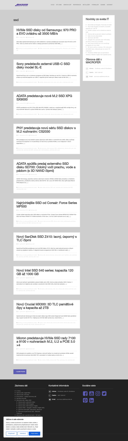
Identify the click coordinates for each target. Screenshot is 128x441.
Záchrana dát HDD (93, 38)
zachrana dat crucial (29, 324)
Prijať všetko (34, 433)
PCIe (58, 360)
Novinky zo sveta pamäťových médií (27, 48)
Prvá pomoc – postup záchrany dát (26, 396)
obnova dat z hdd (58, 221)
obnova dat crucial (58, 322)
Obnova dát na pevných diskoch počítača (99, 34)
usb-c (60, 82)
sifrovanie (65, 48)
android (41, 82)
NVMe (40, 48)
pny (72, 148)
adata (40, 187)
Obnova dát (67, 5)
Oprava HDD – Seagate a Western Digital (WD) (31, 407)
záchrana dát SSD (28, 150)
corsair (41, 221)
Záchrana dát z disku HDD (23, 400)
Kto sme (59, 5)
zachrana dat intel (30, 290)
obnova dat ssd (50, 255)
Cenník (102, 5)
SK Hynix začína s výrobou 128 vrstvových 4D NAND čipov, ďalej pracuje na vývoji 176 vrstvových (99, 49)
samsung (52, 48)
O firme (18, 391)
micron (44, 360)
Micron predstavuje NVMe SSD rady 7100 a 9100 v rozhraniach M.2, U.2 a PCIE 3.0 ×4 (45, 342)
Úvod (52, 5)
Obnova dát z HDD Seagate (26, 404)
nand (44, 322)
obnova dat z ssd (48, 82)
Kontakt (109, 5)
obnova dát (46, 48)
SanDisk (66, 255)
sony (55, 82)
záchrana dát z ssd (68, 82)
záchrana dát (19, 150)
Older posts (20, 371)
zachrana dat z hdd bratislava (41, 150)
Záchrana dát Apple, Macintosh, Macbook (30, 409)
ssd (69, 48)
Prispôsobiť (11, 433)
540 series (42, 289)
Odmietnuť (23, 433)
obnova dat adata (55, 114)
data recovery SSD (52, 148)
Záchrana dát (30, 37)
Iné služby (86, 5)
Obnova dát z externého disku (26, 402)
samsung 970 (58, 48)
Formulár (95, 5)
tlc (17, 290)
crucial (41, 322)
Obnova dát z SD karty (22, 394)
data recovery (42, 148)
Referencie (77, 5)
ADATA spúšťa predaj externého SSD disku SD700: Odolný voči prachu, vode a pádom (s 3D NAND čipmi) (45, 168)
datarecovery (60, 148)
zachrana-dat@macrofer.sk (101, 76)
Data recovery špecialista (95, 36)
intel (54, 289)
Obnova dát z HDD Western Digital (28, 406)
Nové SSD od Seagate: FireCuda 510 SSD (100, 25)
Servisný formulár (21, 398)
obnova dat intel (69, 289)
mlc (57, 289)
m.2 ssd (41, 114)
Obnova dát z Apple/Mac (23, 393)
